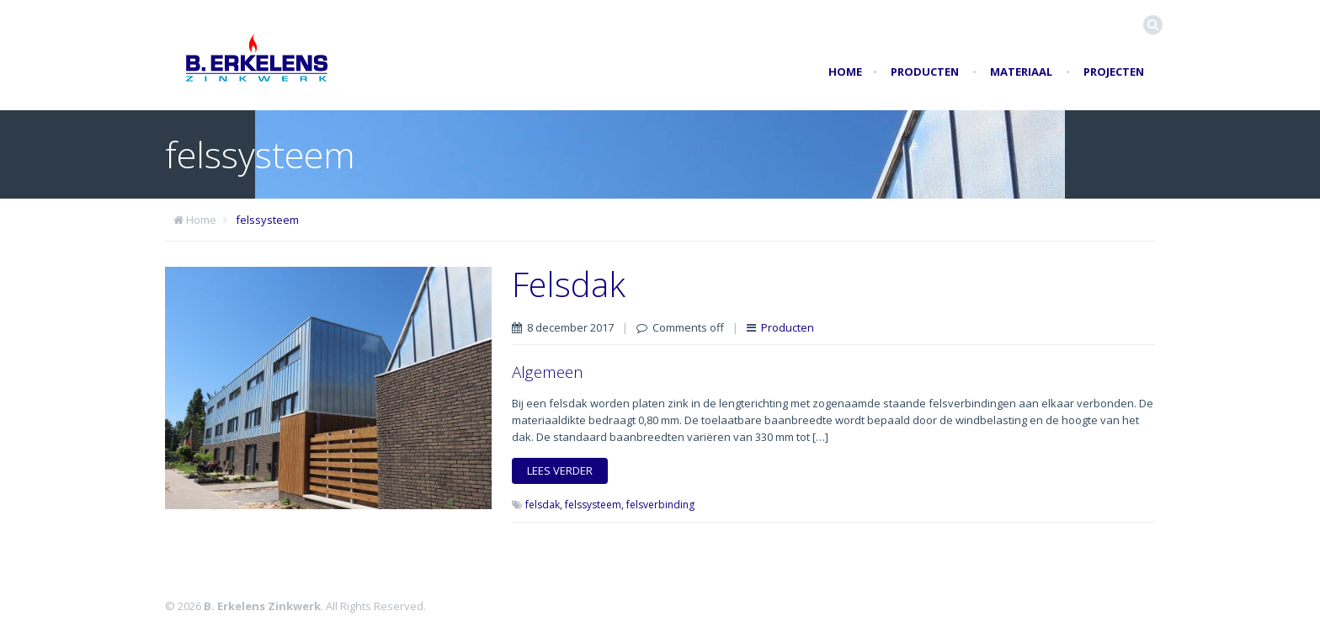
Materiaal (1021, 71)
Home (845, 71)
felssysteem (267, 219)
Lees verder (560, 470)
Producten (925, 71)
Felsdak (568, 284)
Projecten (1113, 71)
